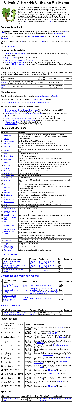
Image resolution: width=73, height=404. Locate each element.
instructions (41, 41)
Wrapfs (49, 21)
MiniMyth (7, 204)
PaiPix (6, 221)
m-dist (6, 197)
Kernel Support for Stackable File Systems (10, 285)
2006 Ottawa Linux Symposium (40, 298)
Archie (6, 139)
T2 (5, 236)
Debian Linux (8, 156)
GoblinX (7, 181)
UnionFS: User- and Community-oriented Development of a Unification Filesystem (10, 298)
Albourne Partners (54, 373)
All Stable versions (11, 57)
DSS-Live (7, 159)
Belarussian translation (12, 122)
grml (5, 184)
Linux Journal (43, 270)
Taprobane (8, 240)
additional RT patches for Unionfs (38, 102)
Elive (6, 162)
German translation (11, 124)
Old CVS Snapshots (17, 64)
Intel (41, 367)
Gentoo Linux (8, 173)
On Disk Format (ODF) (36, 36)
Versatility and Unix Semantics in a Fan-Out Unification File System (14, 313)
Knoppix (7, 192)
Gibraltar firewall (9, 175)
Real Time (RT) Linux (14, 102)
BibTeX (32, 263)
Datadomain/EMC (53, 333)
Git (22, 41)
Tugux (6, 244)
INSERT (7, 187)
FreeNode (38, 99)
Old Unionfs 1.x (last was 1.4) (14, 62)
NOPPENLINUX (9, 209)
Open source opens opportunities (16, 117)
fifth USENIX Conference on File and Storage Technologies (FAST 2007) (44, 291)
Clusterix (7, 150)
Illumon (60, 327)
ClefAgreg (7, 146)
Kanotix (6, 190)
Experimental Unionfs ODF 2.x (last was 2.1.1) (20, 60)
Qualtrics (62, 337)
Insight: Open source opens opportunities (18, 118)
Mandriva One (9, 202)
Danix (6, 154)
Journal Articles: (10, 254)
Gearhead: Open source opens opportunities (20, 120)
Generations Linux (10, 171)
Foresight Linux (9, 165)
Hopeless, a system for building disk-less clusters (21, 110)
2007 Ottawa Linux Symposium (40, 285)
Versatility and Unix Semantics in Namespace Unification (14, 266)
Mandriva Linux (9, 199)
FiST (26, 21)
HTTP (3, 33)
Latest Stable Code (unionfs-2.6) (15, 54)
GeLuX (6, 168)
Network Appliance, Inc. (60, 345)
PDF (33, 261)
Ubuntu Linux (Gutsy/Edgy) (8, 247)
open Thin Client (9, 215)
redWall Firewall (9, 229)
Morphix (7, 206)
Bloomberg (52, 370)
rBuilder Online (9, 225)
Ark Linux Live (9, 141)
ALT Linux (7, 135)
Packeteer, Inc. (48, 355)
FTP (65, 31)
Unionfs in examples (11, 112)
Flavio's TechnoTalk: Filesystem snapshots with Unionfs (23, 113)
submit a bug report (42, 96)
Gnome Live (8, 178)
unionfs (3, 82)
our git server (58, 33)
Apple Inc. (40, 343)
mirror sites (11, 46)
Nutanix (68, 357)
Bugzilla (55, 96)
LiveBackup (8, 195)
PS (31, 261)
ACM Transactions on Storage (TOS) (46, 262)
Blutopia (7, 143)
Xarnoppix (7, 250)
